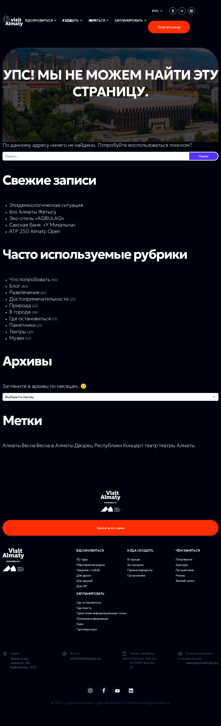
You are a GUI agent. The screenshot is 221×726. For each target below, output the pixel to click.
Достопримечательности (39, 299)
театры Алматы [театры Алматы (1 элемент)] (177, 445)
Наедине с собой (88, 572)
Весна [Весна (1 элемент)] (28, 445)
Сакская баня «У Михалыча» (42, 225)
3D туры (82, 561)
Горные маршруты (140, 572)
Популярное (184, 561)
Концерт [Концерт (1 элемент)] (133, 445)
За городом (135, 567)
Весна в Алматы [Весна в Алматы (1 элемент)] (54, 445)
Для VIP (81, 588)
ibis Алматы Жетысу (32, 212)
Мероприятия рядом (90, 567)
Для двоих (83, 577)
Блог (14, 286)
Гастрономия (136, 577)
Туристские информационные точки (101, 615)
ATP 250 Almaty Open (34, 231)
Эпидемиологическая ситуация (46, 205)
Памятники (22, 325)
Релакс (180, 577)
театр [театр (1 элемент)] (151, 445)
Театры (17, 331)
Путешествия (184, 572)
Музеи (16, 338)
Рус (155, 11)
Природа (20, 305)
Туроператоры (86, 631)
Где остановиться (30, 318)
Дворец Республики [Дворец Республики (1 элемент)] (98, 445)
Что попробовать (29, 279)
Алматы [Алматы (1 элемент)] (12, 445)
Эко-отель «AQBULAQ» (36, 218)
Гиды (79, 626)
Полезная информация (92, 620)
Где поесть (83, 610)
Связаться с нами (110, 529)
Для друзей (84, 582)
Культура (182, 567)
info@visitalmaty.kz (85, 660)
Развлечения (24, 292)
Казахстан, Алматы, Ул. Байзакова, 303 (23, 664)
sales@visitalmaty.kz (202, 665)
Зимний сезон (185, 582)
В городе (20, 312)
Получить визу (169, 27)
